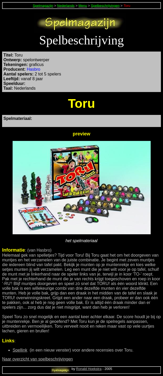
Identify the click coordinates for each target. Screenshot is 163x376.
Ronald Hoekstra (89, 369)
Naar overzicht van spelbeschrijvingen (37, 359)
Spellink (20, 350)
